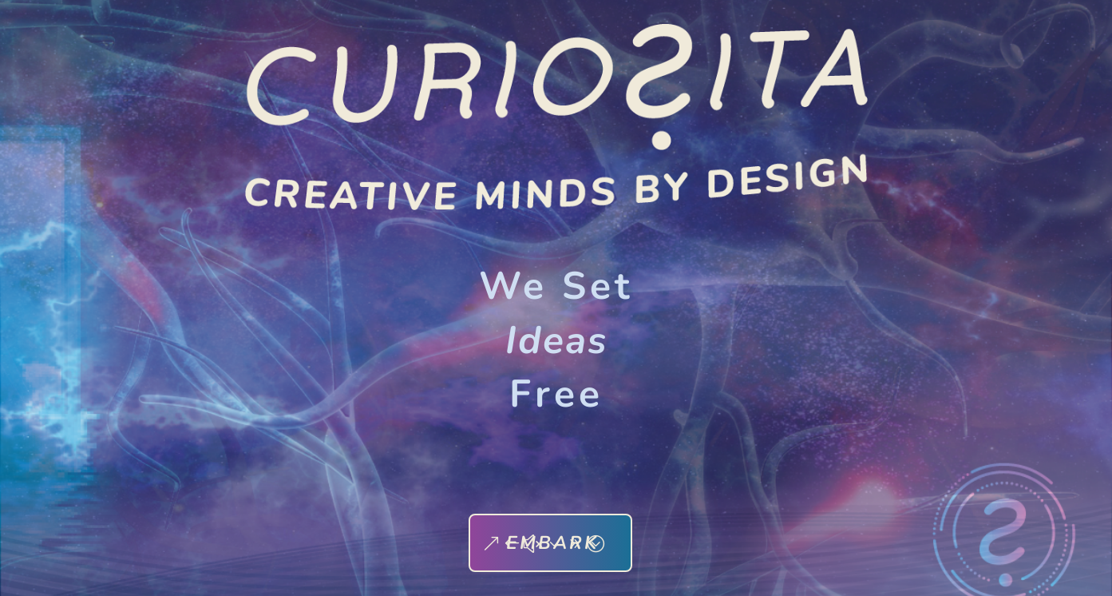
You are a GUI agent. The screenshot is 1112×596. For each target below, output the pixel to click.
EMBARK (552, 542)
